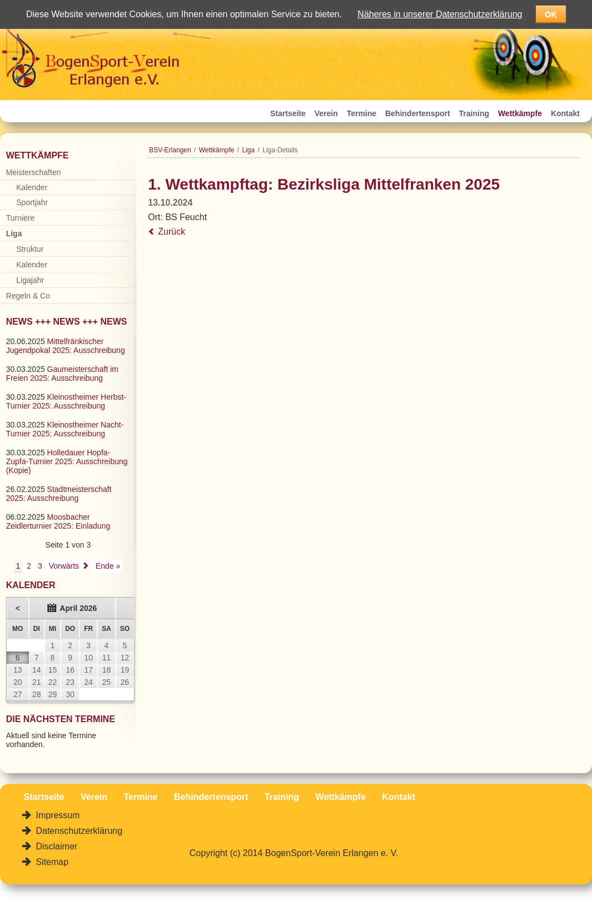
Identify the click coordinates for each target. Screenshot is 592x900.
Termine (361, 113)
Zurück (171, 231)
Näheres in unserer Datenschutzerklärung (439, 14)
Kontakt (565, 113)
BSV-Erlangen (170, 150)
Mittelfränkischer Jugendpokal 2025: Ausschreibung (65, 346)
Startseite (288, 113)
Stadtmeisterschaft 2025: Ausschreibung (59, 494)
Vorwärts (64, 565)
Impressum (56, 815)
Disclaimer (55, 846)
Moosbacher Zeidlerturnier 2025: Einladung (58, 521)
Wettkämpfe (520, 113)
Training (474, 113)
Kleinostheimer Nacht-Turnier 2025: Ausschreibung (65, 429)
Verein (326, 113)
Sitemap (50, 862)
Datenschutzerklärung (77, 831)
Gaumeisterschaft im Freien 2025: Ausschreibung (62, 373)
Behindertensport (417, 113)
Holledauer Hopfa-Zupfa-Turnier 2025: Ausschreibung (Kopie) (67, 461)
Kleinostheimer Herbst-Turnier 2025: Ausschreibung (66, 401)
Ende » (108, 565)
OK (550, 14)
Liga (248, 150)
